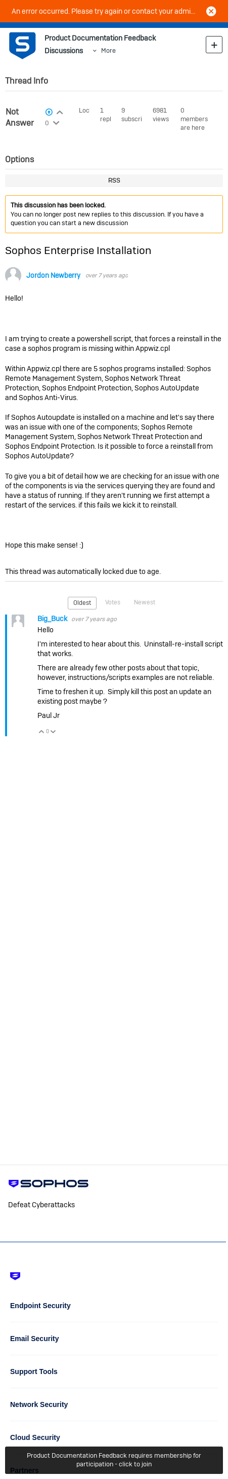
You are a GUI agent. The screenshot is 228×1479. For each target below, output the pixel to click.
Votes (112, 602)
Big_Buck (53, 618)
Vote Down (53, 732)
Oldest (82, 603)
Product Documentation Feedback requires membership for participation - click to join (114, 1459)
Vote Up (41, 732)
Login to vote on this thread (60, 111)
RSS (114, 180)
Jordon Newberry (53, 275)
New (214, 44)
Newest (144, 602)
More (108, 50)
